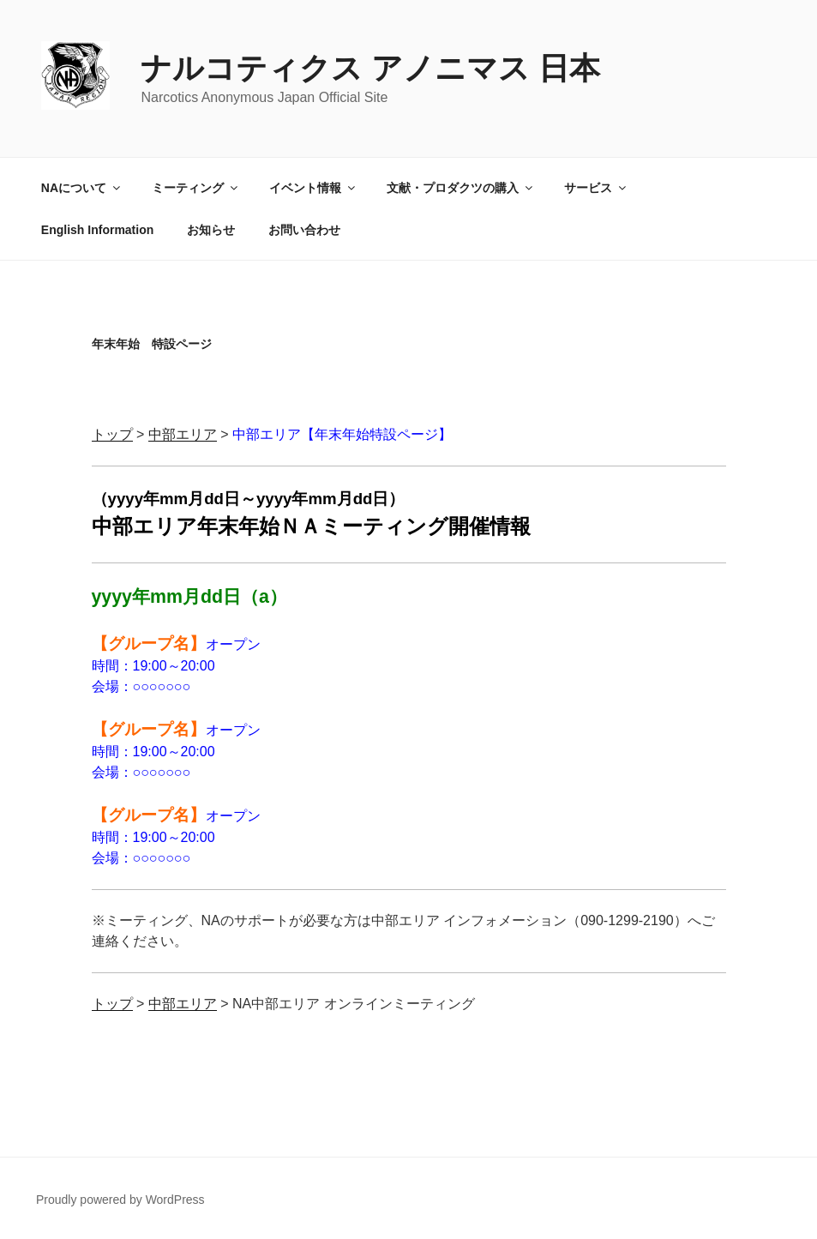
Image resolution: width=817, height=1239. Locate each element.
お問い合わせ (304, 230)
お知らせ (211, 230)
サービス (596, 188)
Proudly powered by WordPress (120, 1199)
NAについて (82, 188)
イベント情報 (313, 188)
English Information (97, 230)
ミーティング (196, 188)
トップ (112, 434)
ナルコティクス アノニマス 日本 (370, 68)
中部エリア (182, 434)
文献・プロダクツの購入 (461, 188)
